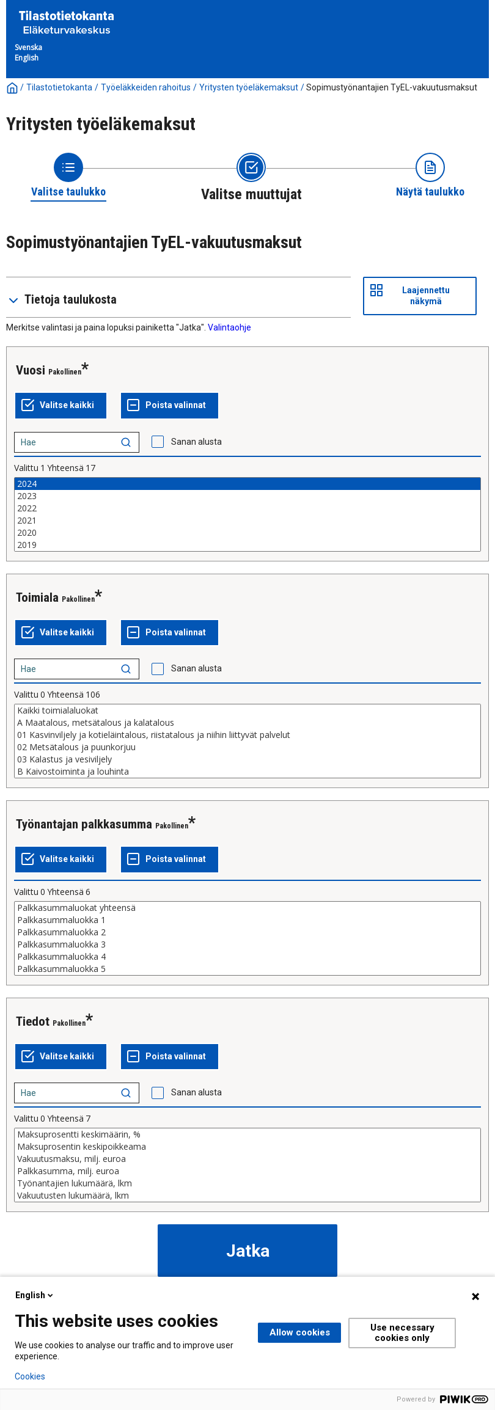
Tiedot (33, 1021)
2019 (247, 545)
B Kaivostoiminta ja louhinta (247, 771)
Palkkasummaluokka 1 (247, 920)
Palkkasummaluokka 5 (247, 969)
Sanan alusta (196, 442)
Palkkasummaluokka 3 (247, 944)
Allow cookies (300, 1332)
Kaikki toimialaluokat (247, 710)
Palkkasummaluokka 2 (247, 932)
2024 (247, 484)
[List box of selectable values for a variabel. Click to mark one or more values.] (247, 514)
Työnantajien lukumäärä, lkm (247, 1183)
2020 (247, 533)
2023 (247, 496)
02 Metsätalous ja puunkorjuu (247, 747)
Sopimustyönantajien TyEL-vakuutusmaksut (391, 87)
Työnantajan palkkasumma (84, 824)
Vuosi (30, 370)
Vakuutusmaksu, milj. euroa (247, 1159)
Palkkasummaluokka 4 (247, 957)
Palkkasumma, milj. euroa (247, 1171)
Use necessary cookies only (402, 1332)
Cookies (30, 1376)
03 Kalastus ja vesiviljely (247, 759)
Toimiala (37, 597)
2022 (247, 508)
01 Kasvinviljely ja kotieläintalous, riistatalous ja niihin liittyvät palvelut (247, 735)
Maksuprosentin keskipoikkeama (247, 1147)
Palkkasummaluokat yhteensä (247, 908)
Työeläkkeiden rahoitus (146, 87)
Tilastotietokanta (59, 87)
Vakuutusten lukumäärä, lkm (247, 1195)
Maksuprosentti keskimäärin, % (247, 1134)
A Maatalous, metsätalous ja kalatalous (247, 723)
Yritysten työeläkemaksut (248, 87)
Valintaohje (229, 327)
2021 (247, 520)
